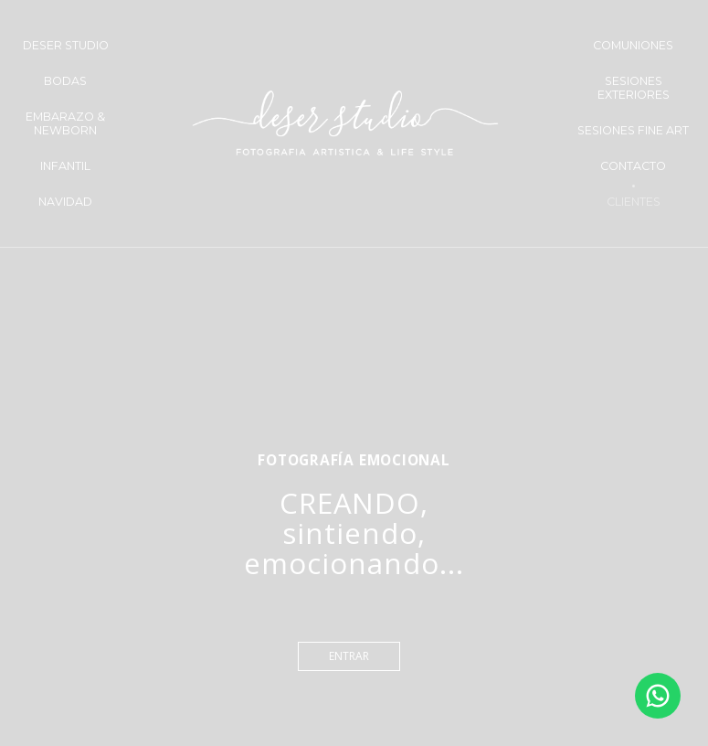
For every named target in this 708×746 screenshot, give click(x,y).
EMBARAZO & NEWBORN (65, 123)
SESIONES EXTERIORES (633, 87)
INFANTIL (65, 166)
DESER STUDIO (66, 45)
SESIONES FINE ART (633, 130)
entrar (349, 656)
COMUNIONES (633, 45)
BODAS (65, 81)
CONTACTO (633, 166)
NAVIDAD (65, 201)
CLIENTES (633, 201)
